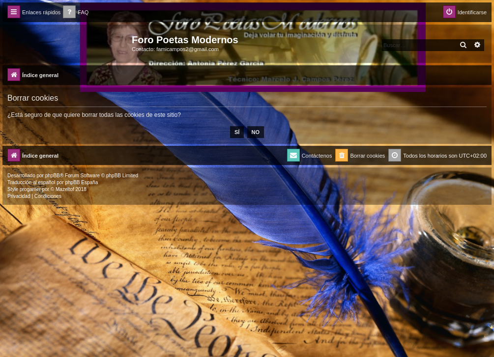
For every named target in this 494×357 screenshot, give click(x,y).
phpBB (52, 175)
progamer (30, 189)
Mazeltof (65, 189)
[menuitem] (75, 12)
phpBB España (81, 182)
